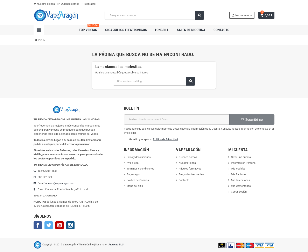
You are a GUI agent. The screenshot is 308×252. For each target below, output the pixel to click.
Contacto (89, 3)
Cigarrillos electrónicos (126, 30)
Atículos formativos (190, 168)
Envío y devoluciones (139, 157)
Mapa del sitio (135, 185)
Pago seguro (134, 174)
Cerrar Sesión (239, 191)
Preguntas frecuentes (191, 174)
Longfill (162, 30)
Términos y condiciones (140, 168)
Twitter (48, 225)
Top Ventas (89, 28)
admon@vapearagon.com (60, 183)
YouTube (59, 225)
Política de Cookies (138, 180)
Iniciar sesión (241, 15)
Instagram (70, 225)
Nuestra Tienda (44, 3)
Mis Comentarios (241, 185)
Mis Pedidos (238, 168)
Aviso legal (133, 162)
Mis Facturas (238, 174)
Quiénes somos (68, 3)
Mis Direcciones (240, 180)
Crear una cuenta (241, 157)
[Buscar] (154, 15)
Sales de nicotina (191, 30)
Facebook (38, 225)
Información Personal (243, 162)
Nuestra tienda (187, 162)
